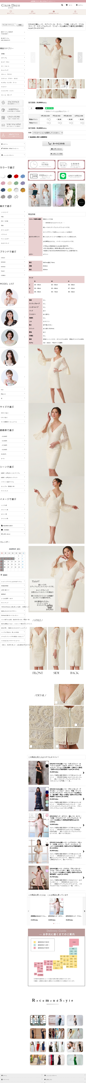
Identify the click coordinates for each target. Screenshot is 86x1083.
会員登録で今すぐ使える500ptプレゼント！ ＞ (43, 1)
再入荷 (59, 119)
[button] (62, 5)
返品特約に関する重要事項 (37, 137)
